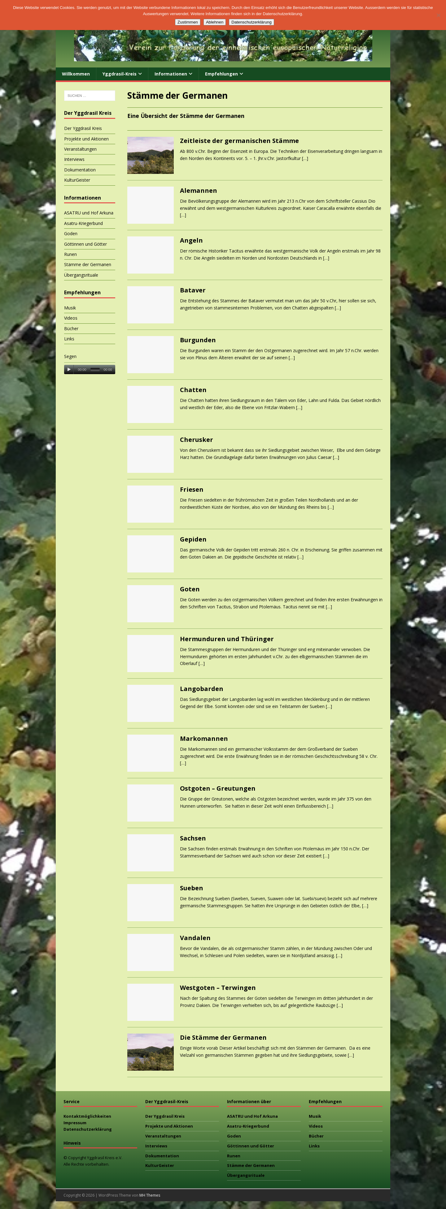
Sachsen (193, 838)
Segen (70, 356)
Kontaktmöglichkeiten (87, 1116)
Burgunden (198, 340)
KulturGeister (77, 180)
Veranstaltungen (80, 149)
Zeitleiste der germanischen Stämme (239, 140)
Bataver (193, 290)
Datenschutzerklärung (87, 1129)
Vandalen (195, 938)
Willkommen (76, 74)
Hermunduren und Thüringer (227, 639)
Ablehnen (214, 22)
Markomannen (204, 738)
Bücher (71, 328)
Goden (70, 233)
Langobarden (201, 688)
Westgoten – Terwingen (218, 987)
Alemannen (198, 190)
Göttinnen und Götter (85, 244)
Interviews (74, 159)
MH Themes (149, 1195)
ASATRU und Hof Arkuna (88, 213)
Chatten (193, 390)
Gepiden (193, 539)
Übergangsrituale (81, 275)
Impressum (74, 1122)
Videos (70, 318)
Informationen (171, 74)
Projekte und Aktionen (86, 139)
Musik (70, 308)
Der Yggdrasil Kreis (83, 128)
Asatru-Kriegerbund (83, 223)
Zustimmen (187, 22)
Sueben (191, 888)
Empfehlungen (221, 74)
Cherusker (196, 439)
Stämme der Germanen (87, 264)
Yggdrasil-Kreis (120, 74)
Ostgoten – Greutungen (218, 788)
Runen (70, 254)
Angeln (191, 240)
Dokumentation (80, 170)
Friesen (191, 489)
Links (69, 339)
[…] (305, 158)
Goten (190, 589)
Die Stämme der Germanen (223, 1037)
